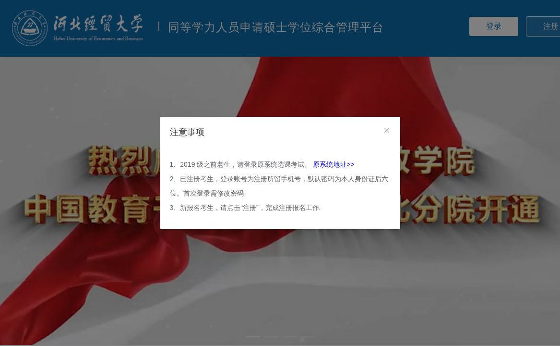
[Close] (387, 130)
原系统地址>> (333, 164)
